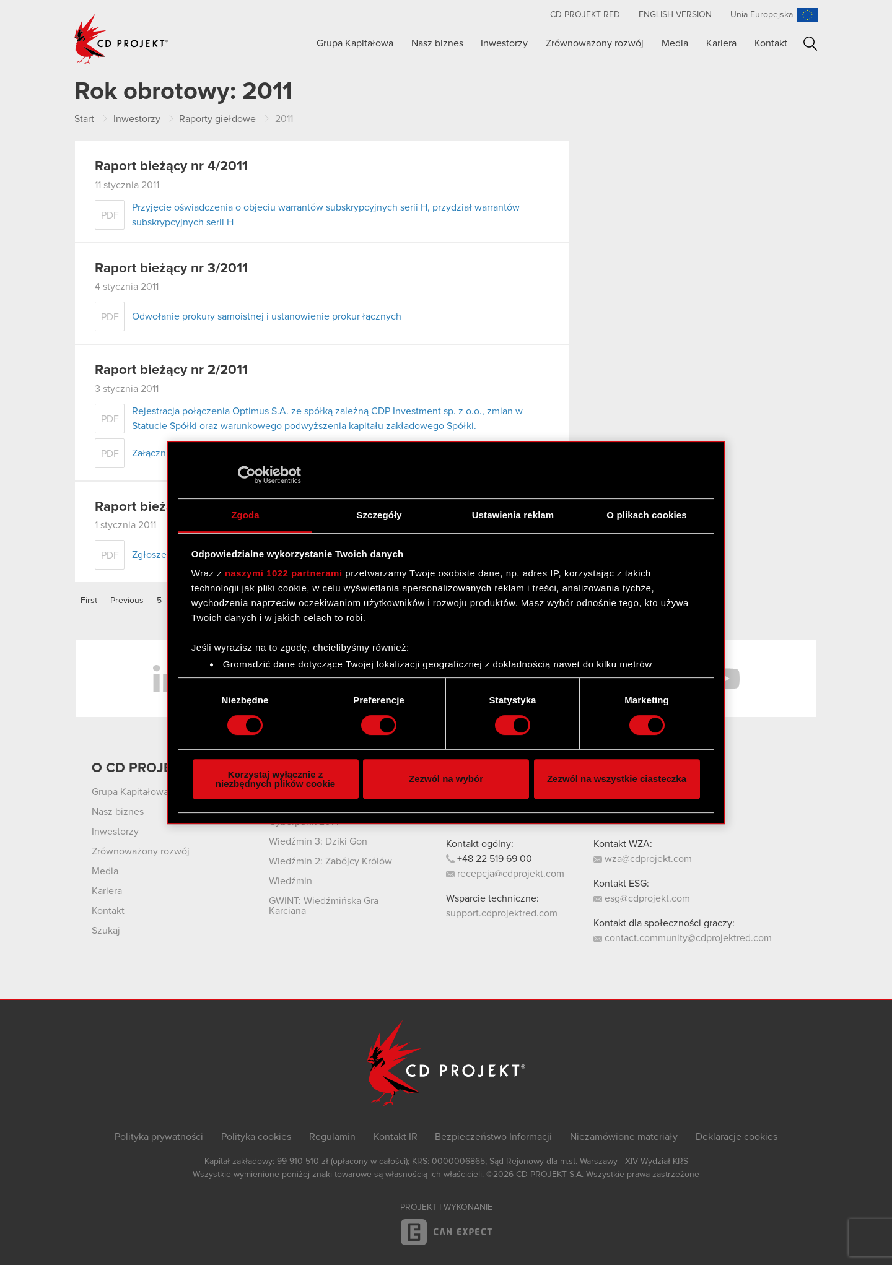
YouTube (724, 678)
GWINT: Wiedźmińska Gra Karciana (323, 906)
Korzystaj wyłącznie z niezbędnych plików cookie (275, 779)
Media (675, 43)
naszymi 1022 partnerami (284, 573)
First (89, 600)
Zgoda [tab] (245, 515)
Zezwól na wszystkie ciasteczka (616, 778)
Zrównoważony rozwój (595, 43)
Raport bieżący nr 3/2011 (171, 269)
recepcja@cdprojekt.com (505, 874)
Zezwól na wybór (446, 778)
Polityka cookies (256, 1137)
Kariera (721, 43)
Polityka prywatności (159, 1137)
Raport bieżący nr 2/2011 (171, 370)
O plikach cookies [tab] (646, 515)
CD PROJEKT (121, 39)
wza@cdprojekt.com (642, 859)
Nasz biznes (437, 43)
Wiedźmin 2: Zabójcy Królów (330, 861)
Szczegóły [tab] (378, 515)
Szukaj (810, 44)
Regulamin (332, 1137)
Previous (127, 600)
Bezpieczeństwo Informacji (493, 1137)
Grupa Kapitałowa (355, 43)
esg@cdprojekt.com (641, 898)
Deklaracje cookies (736, 1137)
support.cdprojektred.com (502, 913)
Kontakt (770, 43)
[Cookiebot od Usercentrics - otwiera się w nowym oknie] (247, 475)
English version (675, 15)
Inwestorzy (504, 43)
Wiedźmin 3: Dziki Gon (318, 841)
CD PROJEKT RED (585, 15)
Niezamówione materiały (624, 1137)
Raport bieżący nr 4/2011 (171, 166)
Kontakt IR (396, 1137)
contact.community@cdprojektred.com (682, 938)
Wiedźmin (290, 881)
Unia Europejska (761, 15)
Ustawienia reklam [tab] (513, 515)
